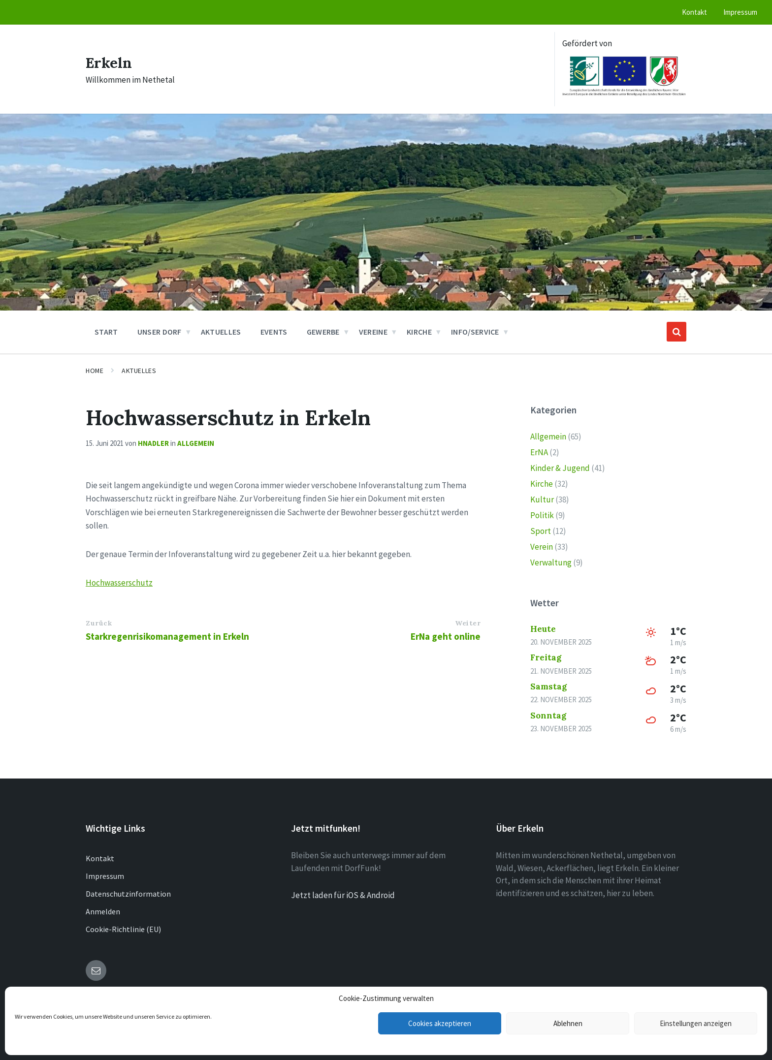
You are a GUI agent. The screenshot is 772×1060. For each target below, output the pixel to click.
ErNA (539, 452)
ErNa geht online (446, 636)
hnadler (153, 443)
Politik (542, 515)
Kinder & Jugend (560, 468)
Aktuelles (139, 370)
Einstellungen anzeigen (696, 1023)
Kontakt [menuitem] (694, 12)
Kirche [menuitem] (419, 332)
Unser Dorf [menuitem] (159, 332)
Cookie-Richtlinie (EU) (123, 929)
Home (94, 370)
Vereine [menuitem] (373, 332)
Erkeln (109, 62)
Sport (540, 531)
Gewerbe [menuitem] (323, 332)
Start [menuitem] (106, 332)
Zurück (99, 623)
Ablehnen (567, 1023)
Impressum (105, 876)
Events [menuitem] (274, 332)
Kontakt (100, 858)
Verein (541, 546)
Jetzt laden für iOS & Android (343, 895)
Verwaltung (551, 562)
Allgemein (195, 443)
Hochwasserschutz (119, 582)
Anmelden (103, 911)
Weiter (468, 623)
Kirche (541, 483)
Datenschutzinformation (128, 894)
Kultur (542, 499)
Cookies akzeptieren (439, 1023)
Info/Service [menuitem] (475, 332)
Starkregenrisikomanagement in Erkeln (167, 636)
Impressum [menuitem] (740, 12)
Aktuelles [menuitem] (221, 332)
